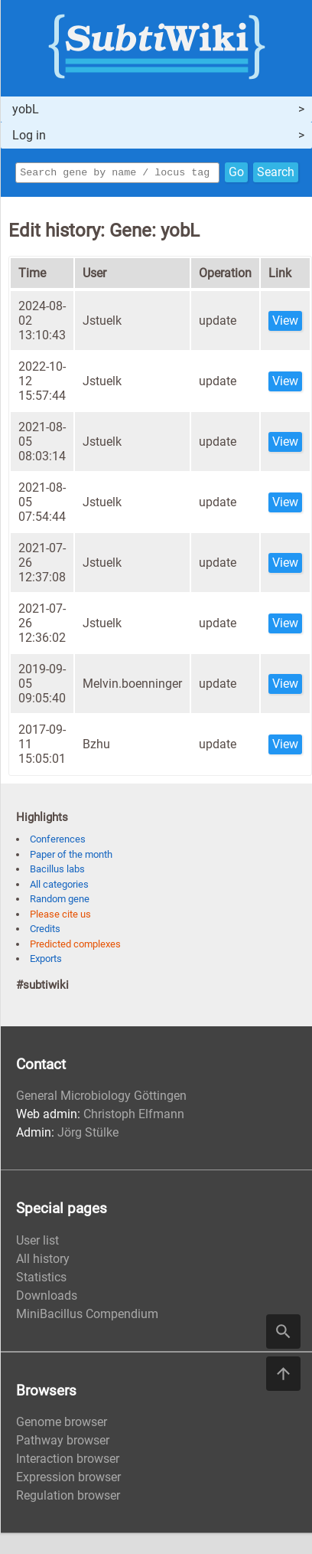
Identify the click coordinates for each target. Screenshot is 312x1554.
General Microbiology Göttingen (101, 1098)
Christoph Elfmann (133, 1116)
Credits (45, 931)
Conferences (58, 841)
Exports (46, 961)
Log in (29, 135)
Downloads (46, 1298)
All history (43, 1261)
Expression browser (68, 1479)
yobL (25, 109)
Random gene (59, 901)
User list (37, 1242)
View (285, 323)
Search (275, 173)
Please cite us (60, 916)
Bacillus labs (57, 871)
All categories (59, 886)
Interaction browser (67, 1461)
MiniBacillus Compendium (87, 1316)
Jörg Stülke (88, 1134)
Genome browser (61, 1424)
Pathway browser (62, 1442)
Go (236, 173)
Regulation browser (68, 1497)
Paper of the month (71, 856)
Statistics (41, 1279)
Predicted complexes (75, 946)
